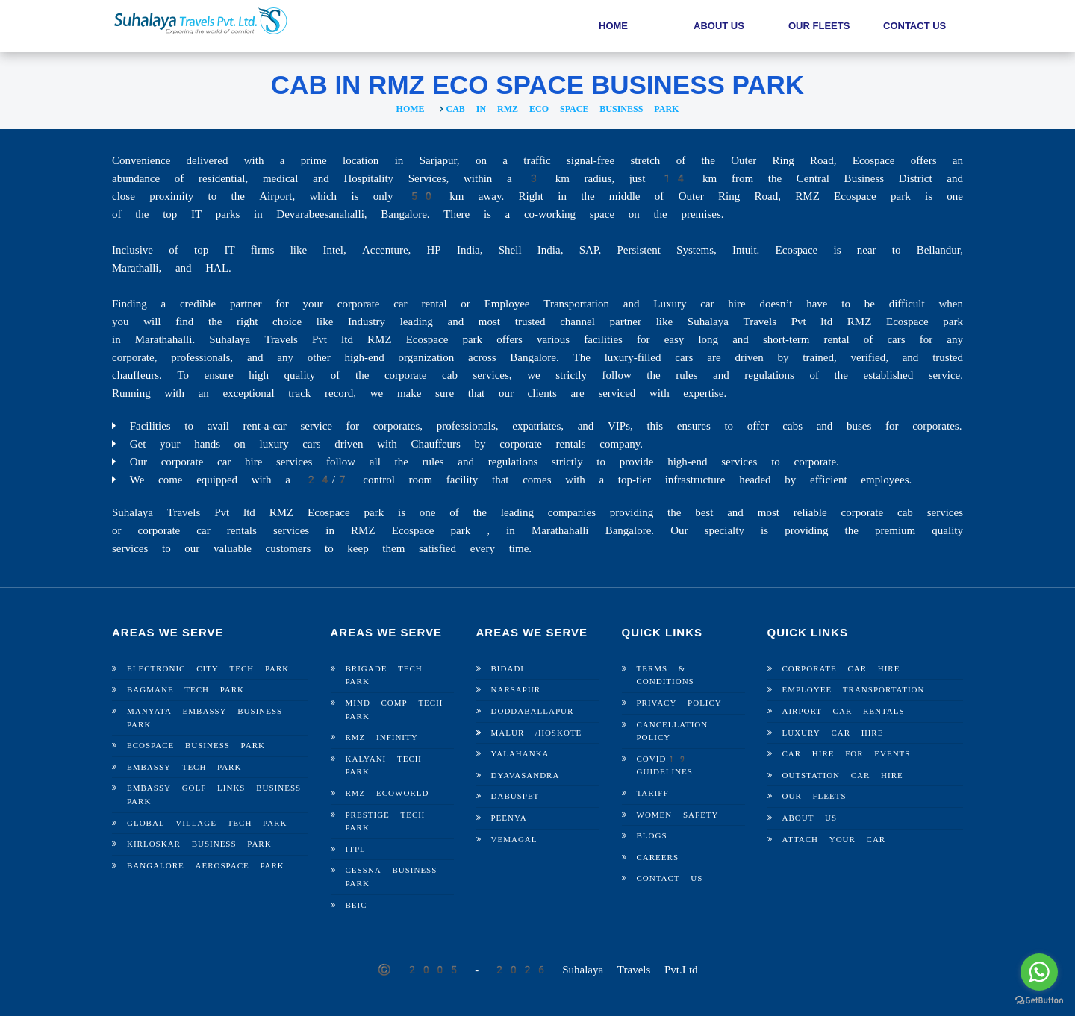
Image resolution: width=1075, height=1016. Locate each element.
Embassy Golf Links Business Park (214, 794)
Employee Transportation (853, 689)
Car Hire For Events (846, 754)
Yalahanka (520, 754)
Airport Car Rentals (843, 711)
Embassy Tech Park (184, 767)
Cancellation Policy (672, 731)
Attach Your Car (834, 839)
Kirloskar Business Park (199, 844)
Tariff (653, 793)
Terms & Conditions (665, 675)
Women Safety (678, 815)
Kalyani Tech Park (384, 765)
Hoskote (560, 733)
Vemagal (514, 839)
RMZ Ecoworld (387, 793)
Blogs (652, 836)
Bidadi (508, 669)
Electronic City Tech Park (208, 669)
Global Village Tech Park (207, 823)
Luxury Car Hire (833, 733)
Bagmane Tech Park (185, 689)
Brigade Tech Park (384, 675)
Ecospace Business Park (196, 745)
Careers (658, 857)
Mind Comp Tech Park (394, 709)
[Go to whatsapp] (1039, 972)
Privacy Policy (679, 703)
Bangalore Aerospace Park (205, 866)
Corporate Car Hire (841, 669)
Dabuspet (515, 796)
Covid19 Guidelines (665, 765)
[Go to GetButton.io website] (1039, 1001)
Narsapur (516, 689)
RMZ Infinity (382, 737)
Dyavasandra (525, 775)
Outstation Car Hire (842, 775)
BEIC (356, 905)
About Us (719, 25)
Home (613, 25)
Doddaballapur (532, 711)
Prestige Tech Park (386, 821)
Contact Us (914, 25)
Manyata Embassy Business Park (204, 718)
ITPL (356, 849)
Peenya (509, 818)
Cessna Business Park (391, 876)
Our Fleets (819, 25)
